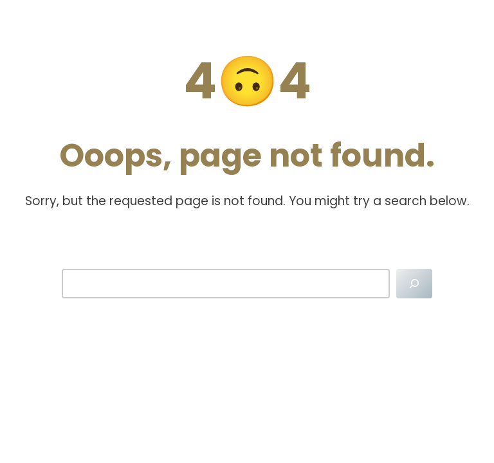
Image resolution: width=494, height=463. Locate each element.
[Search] (414, 284)
